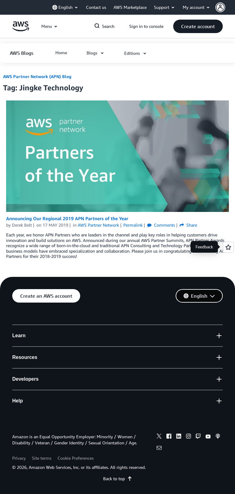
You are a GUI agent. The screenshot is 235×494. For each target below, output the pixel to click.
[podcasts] (217, 437)
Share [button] (188, 225)
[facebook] (168, 437)
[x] (159, 437)
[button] (225, 7)
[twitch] (198, 437)
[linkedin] (178, 437)
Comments (161, 225)
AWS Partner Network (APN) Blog (37, 76)
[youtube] (208, 437)
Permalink (133, 225)
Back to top (117, 478)
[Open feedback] (228, 247)
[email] (159, 448)
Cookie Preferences (76, 458)
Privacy (19, 458)
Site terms (41, 458)
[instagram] (188, 437)
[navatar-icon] (220, 7)
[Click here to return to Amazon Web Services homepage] (20, 29)
